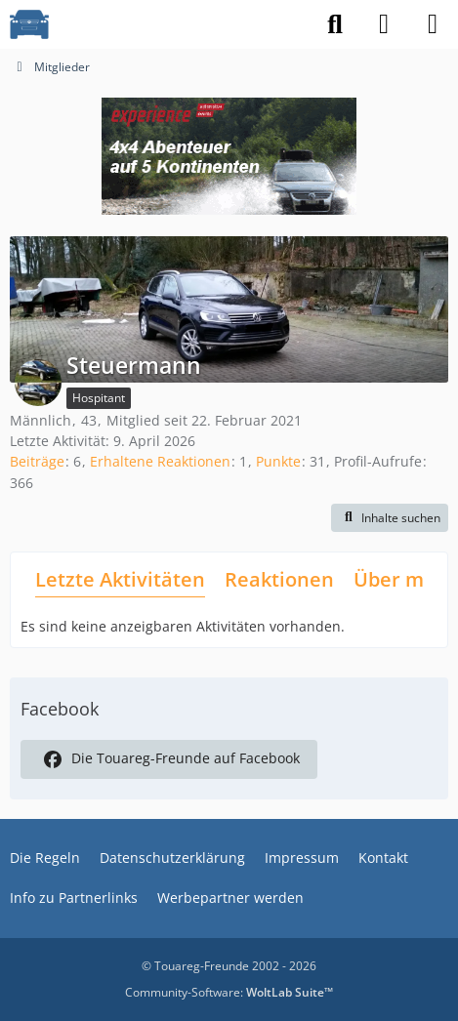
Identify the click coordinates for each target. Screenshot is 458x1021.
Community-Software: (229, 992)
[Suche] (334, 24)
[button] (389, 518)
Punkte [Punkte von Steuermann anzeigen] (278, 461)
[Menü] (432, 24)
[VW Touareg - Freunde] (29, 24)
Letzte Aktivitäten (120, 579)
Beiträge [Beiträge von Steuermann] (37, 461)
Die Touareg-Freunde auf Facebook (169, 759)
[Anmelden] (383, 24)
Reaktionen (279, 579)
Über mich (403, 579)
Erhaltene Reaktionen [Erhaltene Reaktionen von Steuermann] (160, 461)
